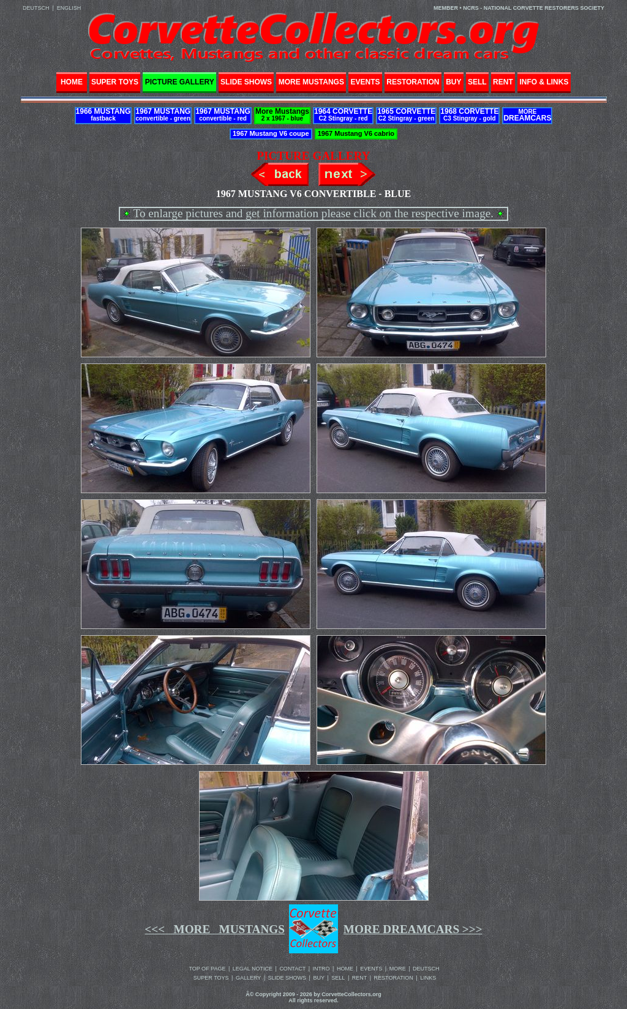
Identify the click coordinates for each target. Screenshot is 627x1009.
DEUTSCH (36, 8)
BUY (319, 978)
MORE (397, 969)
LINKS (428, 978)
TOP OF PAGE (207, 969)
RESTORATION (393, 978)
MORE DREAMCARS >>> (413, 929)
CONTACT (292, 969)
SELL (338, 978)
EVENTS (371, 969)
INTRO (321, 969)
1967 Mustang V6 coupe (271, 133)
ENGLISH (69, 8)
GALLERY (248, 978)
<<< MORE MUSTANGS (215, 929)
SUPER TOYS (211, 978)
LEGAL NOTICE (252, 969)
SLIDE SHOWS (287, 978)
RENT (359, 978)
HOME (71, 79)
